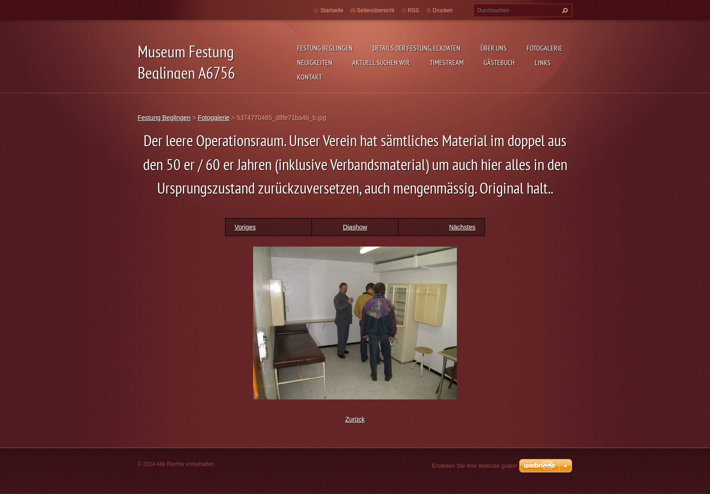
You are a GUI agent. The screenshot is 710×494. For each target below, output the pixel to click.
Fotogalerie (544, 47)
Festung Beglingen (325, 47)
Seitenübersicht (375, 10)
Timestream (447, 62)
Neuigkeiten (314, 62)
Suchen (564, 10)
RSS (413, 10)
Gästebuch (499, 62)
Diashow (355, 227)
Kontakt (309, 76)
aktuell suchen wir (381, 62)
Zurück (355, 419)
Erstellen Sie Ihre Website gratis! (474, 465)
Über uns (493, 47)
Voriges (245, 227)
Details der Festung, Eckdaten (417, 47)
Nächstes (462, 227)
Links (543, 62)
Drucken (442, 10)
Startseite (331, 10)
